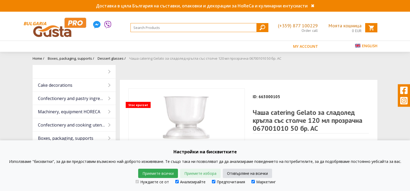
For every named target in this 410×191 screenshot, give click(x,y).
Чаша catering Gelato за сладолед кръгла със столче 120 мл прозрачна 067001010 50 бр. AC (205, 58)
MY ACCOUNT (305, 46)
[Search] (199, 27)
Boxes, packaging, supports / (71, 58)
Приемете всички (158, 173)
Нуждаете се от (152, 181)
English (366, 45)
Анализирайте (190, 181)
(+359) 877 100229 (298, 26)
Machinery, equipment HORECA (69, 112)
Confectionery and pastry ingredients (75, 98)
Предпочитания (228, 181)
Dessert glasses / (112, 58)
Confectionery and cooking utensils (73, 125)
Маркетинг (263, 181)
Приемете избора (200, 173)
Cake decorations (55, 85)
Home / (38, 58)
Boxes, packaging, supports (65, 138)
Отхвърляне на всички (247, 173)
